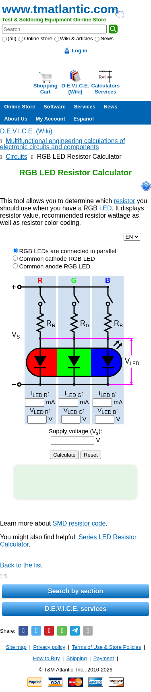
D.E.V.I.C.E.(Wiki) (75, 89)
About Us (15, 119)
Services (84, 107)
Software (54, 107)
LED (105, 208)
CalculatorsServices (105, 89)
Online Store (19, 107)
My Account (50, 119)
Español (83, 119)
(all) (9, 38)
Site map (16, 647)
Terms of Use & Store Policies (106, 647)
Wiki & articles (73, 38)
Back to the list (21, 565)
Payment (103, 658)
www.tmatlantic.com (60, 9)
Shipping (76, 658)
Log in (79, 51)
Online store (35, 38)
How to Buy (46, 658)
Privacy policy (49, 647)
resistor (124, 200)
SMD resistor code (79, 523)
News (104, 38)
